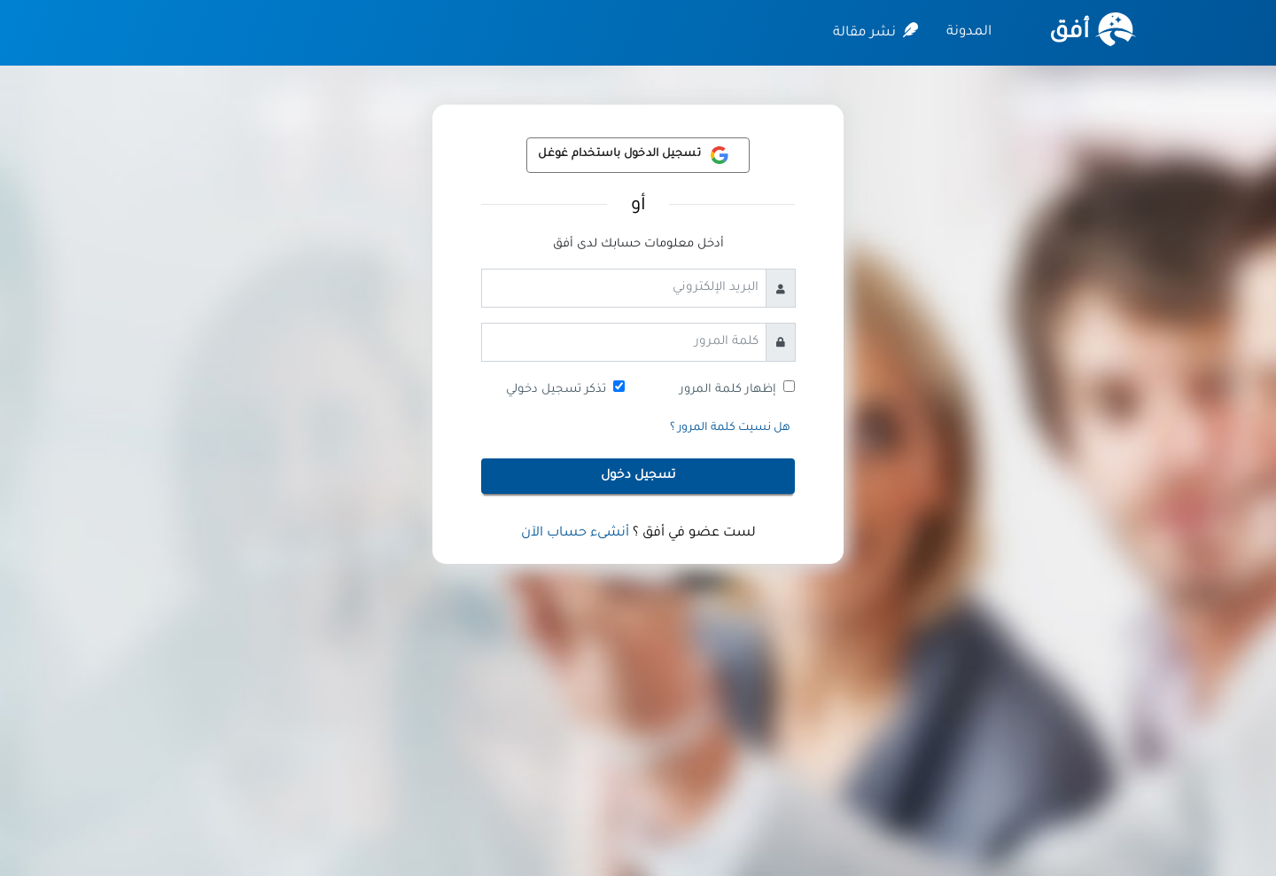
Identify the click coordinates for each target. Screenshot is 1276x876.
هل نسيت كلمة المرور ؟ (730, 428)
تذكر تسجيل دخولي (556, 389)
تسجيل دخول (638, 475)
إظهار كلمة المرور (728, 389)
